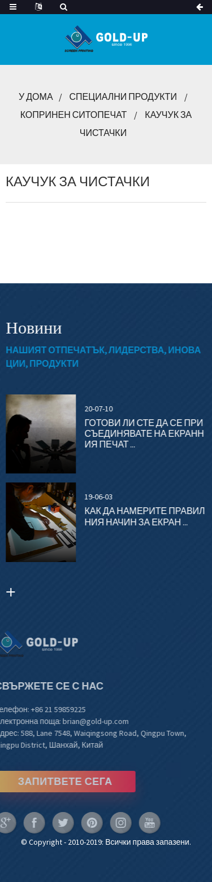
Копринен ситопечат (73, 114)
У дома (36, 96)
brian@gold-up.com (86, 721)
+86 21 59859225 (48, 709)
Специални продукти (123, 96)
